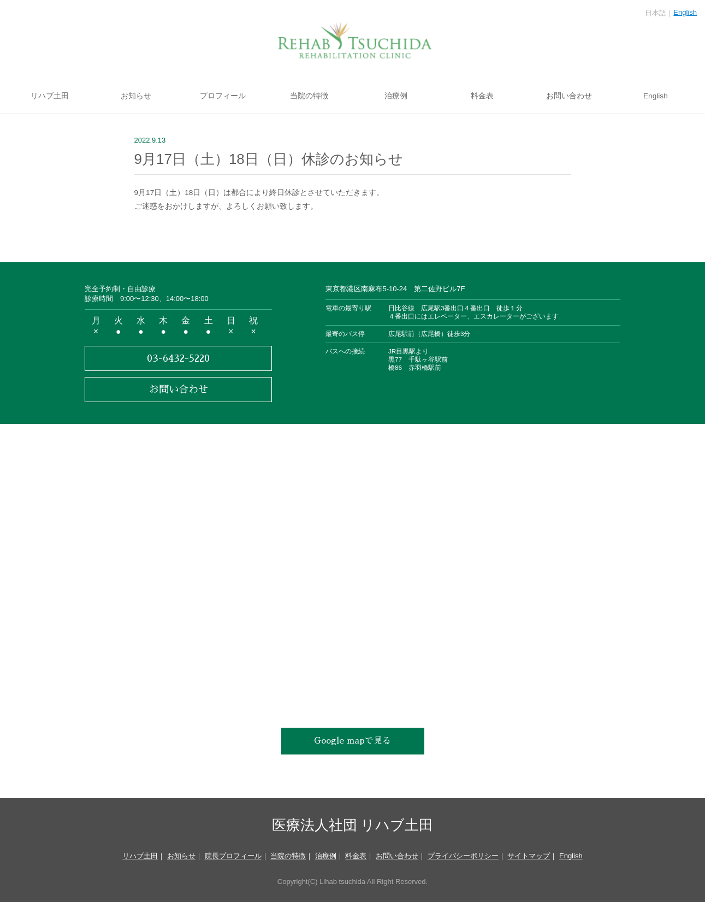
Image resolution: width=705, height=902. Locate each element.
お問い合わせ (569, 96)
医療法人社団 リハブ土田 (352, 824)
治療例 (395, 96)
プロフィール (223, 96)
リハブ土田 (50, 96)
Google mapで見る (352, 740)
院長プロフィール (233, 856)
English (685, 12)
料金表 (482, 96)
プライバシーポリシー (463, 856)
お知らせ (136, 96)
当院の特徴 (309, 96)
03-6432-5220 (178, 358)
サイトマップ (528, 856)
